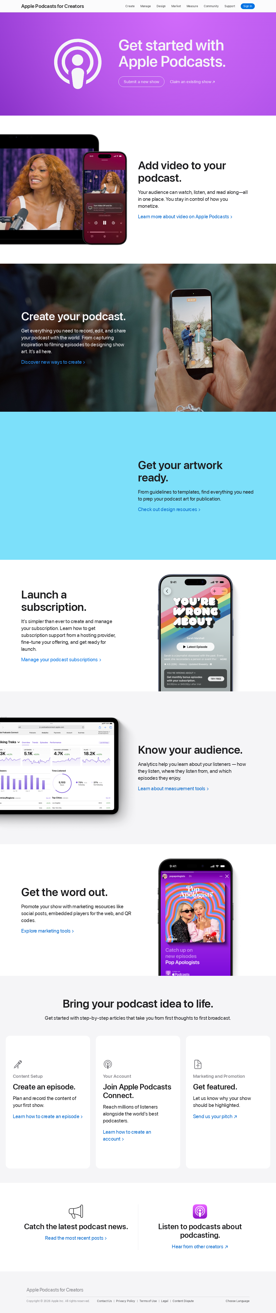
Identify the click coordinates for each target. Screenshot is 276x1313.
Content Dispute (183, 1301)
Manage (145, 6)
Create (129, 6)
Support (230, 6)
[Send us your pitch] (228, 1102)
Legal (164, 1301)
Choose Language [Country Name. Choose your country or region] (238, 1301)
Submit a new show (141, 81)
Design (161, 6)
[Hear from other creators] (200, 1246)
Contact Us (104, 1301)
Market (176, 6)
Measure (192, 6)
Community (211, 6)
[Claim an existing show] (192, 81)
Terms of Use (148, 1301)
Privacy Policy (125, 1301)
